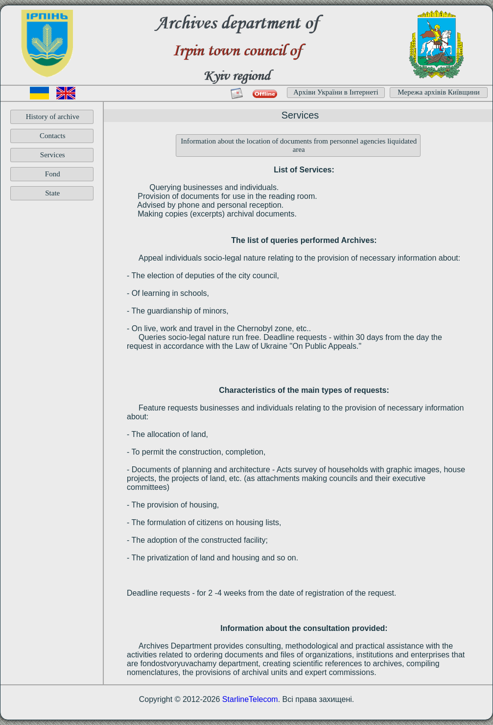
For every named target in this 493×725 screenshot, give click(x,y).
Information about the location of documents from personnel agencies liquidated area (299, 145)
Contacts (53, 136)
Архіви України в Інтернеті (335, 92)
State (52, 193)
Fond (52, 174)
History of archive (52, 117)
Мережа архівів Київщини (439, 92)
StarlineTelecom (250, 699)
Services (52, 155)
